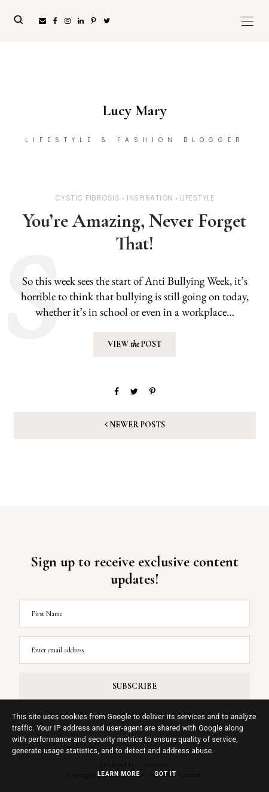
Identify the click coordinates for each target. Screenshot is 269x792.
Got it (165, 774)
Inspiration (150, 198)
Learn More (118, 774)
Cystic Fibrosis (87, 198)
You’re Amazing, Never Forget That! (134, 232)
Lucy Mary (134, 110)
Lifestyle (197, 198)
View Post (134, 344)
